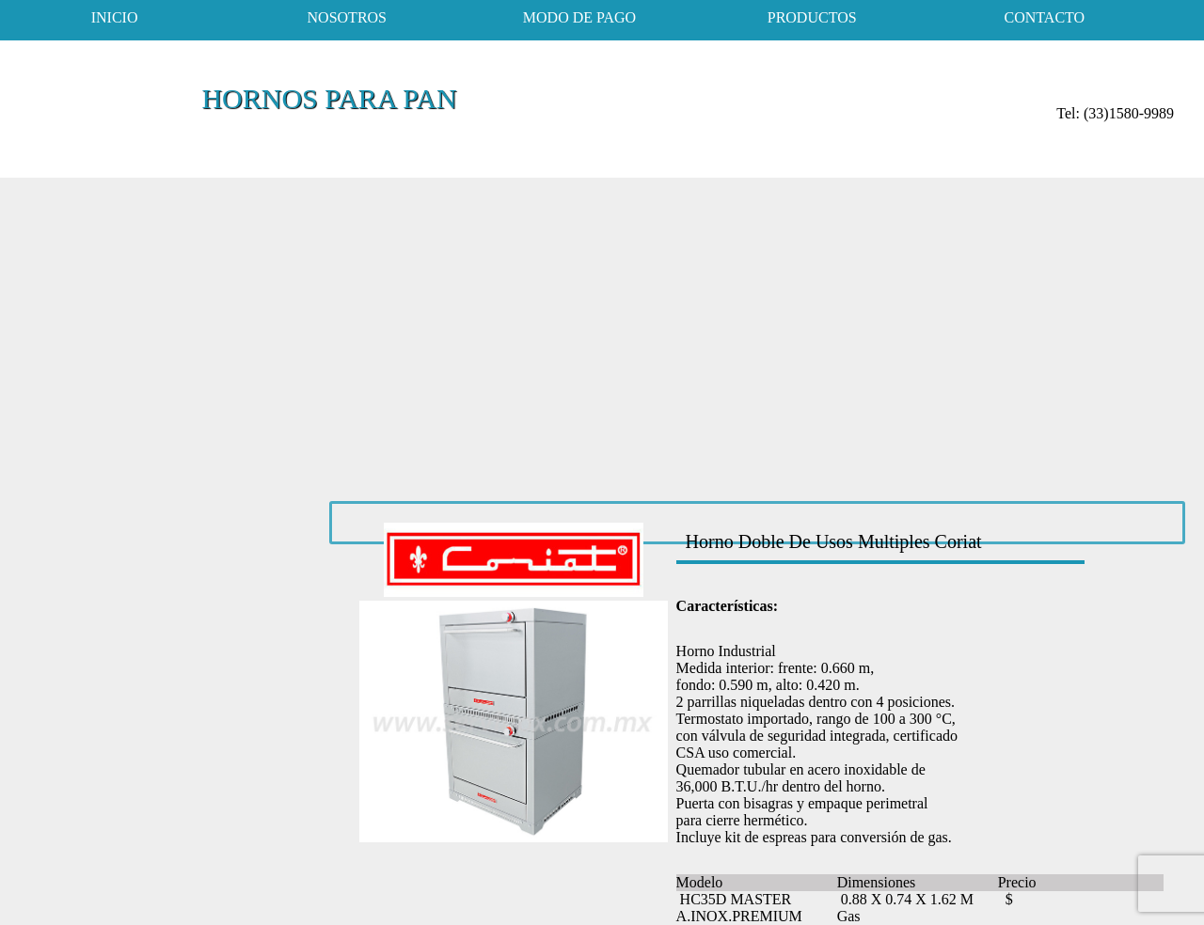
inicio (114, 17)
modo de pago (579, 17)
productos (812, 17)
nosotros (347, 17)
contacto (1045, 17)
